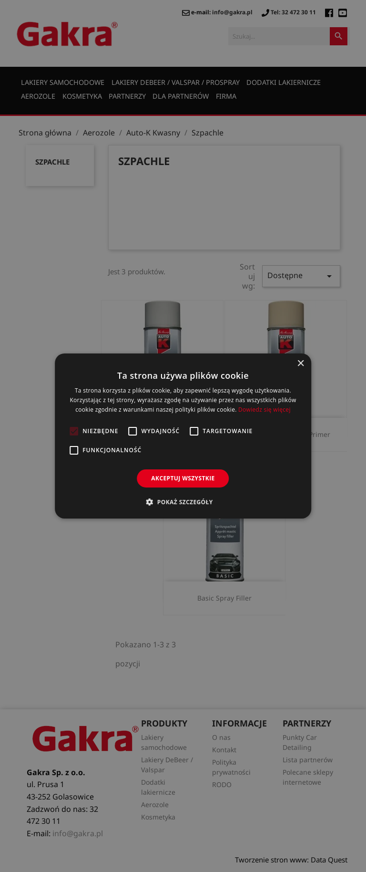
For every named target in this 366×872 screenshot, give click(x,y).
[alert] (183, 436)
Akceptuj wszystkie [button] (182, 478)
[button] (183, 502)
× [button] (300, 363)
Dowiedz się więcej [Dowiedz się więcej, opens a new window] (264, 409)
